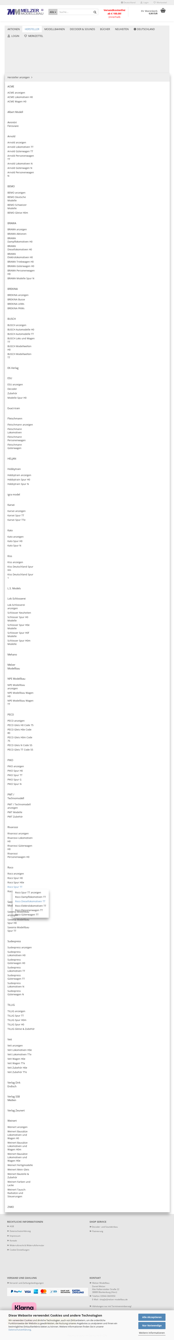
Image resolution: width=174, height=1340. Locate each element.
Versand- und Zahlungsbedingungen (25, 1282)
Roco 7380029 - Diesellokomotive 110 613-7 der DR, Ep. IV (149, 835)
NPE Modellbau (18, 162)
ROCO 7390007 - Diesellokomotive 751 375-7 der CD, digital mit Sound (114, 162)
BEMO (13, 70)
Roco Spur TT (19, 208)
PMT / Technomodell (21, 177)
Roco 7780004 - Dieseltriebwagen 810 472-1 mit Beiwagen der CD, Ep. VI (115, 958)
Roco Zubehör (20, 244)
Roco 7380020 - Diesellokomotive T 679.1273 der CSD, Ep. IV (149, 468)
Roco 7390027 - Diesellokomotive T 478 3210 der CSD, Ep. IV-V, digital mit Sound (149, 774)
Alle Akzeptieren (152, 1317)
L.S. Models (16, 142)
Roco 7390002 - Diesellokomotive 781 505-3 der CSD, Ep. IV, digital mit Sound (79, 100)
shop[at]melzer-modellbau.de (114, 1299)
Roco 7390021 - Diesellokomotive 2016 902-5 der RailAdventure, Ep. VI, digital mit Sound (149, 529)
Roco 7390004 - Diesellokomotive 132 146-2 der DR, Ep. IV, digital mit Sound (149, 100)
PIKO (12, 172)
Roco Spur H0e (20, 203)
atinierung (98, 1231)
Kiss (12, 136)
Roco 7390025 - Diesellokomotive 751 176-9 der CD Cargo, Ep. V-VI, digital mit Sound (114, 713)
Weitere (105, 22)
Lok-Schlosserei (18, 147)
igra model (16, 121)
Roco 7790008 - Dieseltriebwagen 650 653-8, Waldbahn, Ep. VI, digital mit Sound (80, 1080)
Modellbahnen (54, 22)
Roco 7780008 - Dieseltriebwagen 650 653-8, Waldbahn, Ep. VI (149, 1019)
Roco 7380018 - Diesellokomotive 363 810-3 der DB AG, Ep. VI (114, 407)
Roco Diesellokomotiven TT (30, 223)
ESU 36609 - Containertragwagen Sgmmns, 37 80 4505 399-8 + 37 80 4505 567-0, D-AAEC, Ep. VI (31, 450)
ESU (12, 96)
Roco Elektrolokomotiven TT (30, 228)
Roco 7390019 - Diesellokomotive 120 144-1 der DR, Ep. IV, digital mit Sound (114, 468)
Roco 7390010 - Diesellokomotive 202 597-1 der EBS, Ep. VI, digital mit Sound (149, 223)
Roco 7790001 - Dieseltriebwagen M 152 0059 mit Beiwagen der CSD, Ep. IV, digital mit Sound (149, 896)
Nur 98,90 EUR (30, 463)
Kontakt (13, 1240)
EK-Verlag (15, 91)
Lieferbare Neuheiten (132, 22)
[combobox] (87, 54)
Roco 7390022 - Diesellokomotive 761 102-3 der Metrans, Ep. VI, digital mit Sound (114, 590)
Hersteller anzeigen (21, 45)
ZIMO (13, 290)
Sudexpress (16, 254)
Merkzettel (160, 2)
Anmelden (30, 355)
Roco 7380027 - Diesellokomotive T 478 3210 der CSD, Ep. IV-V (114, 774)
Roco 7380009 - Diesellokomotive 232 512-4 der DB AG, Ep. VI (149, 162)
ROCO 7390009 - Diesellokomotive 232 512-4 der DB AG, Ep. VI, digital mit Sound (79, 223)
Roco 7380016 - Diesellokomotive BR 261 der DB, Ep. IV (114, 345)
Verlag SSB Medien (20, 274)
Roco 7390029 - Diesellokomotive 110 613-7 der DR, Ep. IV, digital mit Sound (79, 896)
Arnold (14, 65)
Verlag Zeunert (18, 279)
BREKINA (15, 80)
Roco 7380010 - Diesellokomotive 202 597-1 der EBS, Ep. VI (114, 223)
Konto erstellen (16, 362)
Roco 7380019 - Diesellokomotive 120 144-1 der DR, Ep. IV (79, 468)
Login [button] (145, 2)
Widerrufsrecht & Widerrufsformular (27, 1245)
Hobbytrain (16, 116)
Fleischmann (17, 106)
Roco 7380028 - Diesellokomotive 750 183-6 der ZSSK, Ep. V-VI (79, 835)
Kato (12, 131)
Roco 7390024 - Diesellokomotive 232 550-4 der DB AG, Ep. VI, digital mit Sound (149, 651)
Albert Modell (17, 55)
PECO (13, 167)
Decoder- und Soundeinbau (104, 1226)
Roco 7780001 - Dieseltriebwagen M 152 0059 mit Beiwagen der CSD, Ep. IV (115, 896)
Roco (12, 187)
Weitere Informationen (152, 1332)
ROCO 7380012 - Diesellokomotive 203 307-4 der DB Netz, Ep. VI (114, 284)
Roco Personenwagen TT (29, 233)
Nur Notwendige (152, 1325)
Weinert (14, 284)
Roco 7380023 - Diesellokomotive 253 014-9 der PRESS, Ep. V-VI (149, 590)
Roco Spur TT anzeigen (28, 213)
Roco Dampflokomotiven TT (30, 218)
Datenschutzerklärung (19, 1329)
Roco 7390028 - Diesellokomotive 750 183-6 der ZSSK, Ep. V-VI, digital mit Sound (114, 835)
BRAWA (14, 75)
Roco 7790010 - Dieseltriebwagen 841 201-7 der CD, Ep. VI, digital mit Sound (115, 1141)
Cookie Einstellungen (19, 1249)
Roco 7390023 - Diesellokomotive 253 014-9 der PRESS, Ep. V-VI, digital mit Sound (79, 651)
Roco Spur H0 (20, 198)
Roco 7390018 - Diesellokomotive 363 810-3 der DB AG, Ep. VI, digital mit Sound (149, 407)
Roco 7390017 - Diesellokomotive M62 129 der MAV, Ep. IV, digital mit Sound (79, 407)
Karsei (13, 126)
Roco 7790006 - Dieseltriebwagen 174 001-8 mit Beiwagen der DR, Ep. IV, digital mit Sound (115, 1019)
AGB (12, 1226)
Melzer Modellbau (20, 157)
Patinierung (159, 22)
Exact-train (16, 101)
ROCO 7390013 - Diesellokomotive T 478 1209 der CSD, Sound (149, 284)
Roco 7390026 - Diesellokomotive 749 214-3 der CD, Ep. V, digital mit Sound (79, 774)
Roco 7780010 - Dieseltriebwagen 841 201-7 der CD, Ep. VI (80, 1141)
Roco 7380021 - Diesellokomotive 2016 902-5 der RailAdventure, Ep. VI (114, 529)
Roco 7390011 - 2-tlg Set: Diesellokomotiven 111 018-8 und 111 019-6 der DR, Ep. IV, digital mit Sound (80, 284)
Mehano (14, 152)
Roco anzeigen (20, 193)
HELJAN (14, 111)
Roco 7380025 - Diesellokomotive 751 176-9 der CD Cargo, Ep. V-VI (79, 713)
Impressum (15, 1235)
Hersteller (32, 22)
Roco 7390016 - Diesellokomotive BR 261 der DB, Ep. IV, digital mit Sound (149, 345)
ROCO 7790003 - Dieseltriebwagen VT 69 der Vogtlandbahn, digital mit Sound (80, 958)
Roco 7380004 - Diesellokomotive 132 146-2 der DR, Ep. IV (114, 100)
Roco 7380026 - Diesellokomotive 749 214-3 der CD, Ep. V (149, 713)
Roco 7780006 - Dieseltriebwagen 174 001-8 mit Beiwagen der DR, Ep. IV (80, 1019)
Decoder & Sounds (82, 22)
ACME (13, 50)
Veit (12, 264)
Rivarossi (15, 182)
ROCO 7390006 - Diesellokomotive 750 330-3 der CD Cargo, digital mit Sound (79, 162)
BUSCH (14, 85)
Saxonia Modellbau (21, 249)
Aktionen (13, 22)
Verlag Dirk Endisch (21, 269)
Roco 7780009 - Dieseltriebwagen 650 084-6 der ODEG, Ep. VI (115, 1080)
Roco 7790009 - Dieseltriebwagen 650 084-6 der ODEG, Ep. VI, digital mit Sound (149, 1080)
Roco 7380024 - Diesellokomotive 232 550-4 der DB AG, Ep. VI (114, 651)
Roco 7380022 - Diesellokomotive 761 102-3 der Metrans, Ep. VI (79, 590)
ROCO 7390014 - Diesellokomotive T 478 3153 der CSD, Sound (79, 345)
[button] (128, 2)
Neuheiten (13, 317)
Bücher (11, 310)
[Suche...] (52, 12)
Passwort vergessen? (19, 367)
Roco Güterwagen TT (26, 238)
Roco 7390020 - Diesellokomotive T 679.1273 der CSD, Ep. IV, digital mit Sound (79, 529)
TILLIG (13, 259)
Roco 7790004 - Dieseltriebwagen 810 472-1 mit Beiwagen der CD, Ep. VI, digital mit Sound (149, 958)
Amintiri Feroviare (20, 60)
